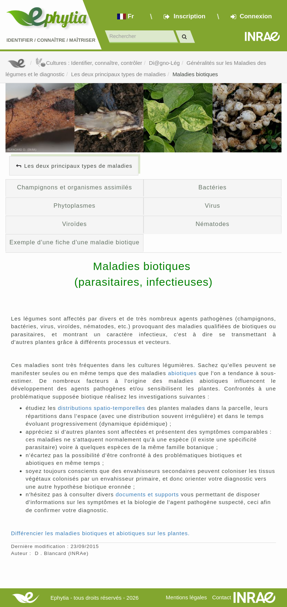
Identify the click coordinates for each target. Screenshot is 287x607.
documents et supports (147, 494)
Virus (212, 205)
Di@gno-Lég (164, 63)
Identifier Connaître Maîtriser (51, 40)
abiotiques (182, 373)
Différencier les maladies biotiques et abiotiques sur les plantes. (100, 533)
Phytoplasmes (74, 205)
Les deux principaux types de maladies (118, 74)
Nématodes (212, 224)
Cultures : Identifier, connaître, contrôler (88, 63)
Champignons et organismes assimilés (74, 187)
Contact (221, 597)
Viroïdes (74, 224)
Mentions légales (186, 597)
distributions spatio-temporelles (101, 408)
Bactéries (212, 187)
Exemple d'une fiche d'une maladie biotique (74, 242)
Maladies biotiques (195, 74)
